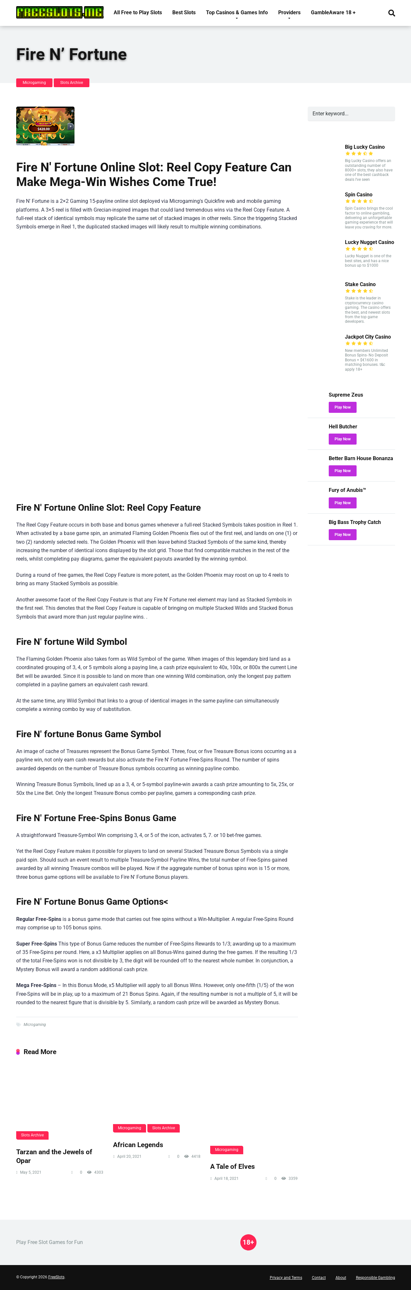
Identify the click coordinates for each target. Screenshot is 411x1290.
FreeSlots (56, 1277)
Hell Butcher (343, 427)
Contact (319, 1277)
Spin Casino (358, 195)
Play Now (343, 407)
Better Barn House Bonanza (361, 458)
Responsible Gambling (375, 1277)
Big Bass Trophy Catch (355, 522)
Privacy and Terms (286, 1277)
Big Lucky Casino (365, 147)
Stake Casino (360, 284)
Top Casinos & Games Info (237, 12)
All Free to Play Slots (138, 12)
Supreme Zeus (346, 395)
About (341, 1277)
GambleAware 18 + (333, 12)
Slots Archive (71, 82)
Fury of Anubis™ (347, 490)
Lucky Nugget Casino (369, 242)
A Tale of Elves (232, 1166)
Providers (289, 12)
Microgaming (34, 82)
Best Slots (184, 12)
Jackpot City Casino (368, 337)
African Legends (138, 1145)
